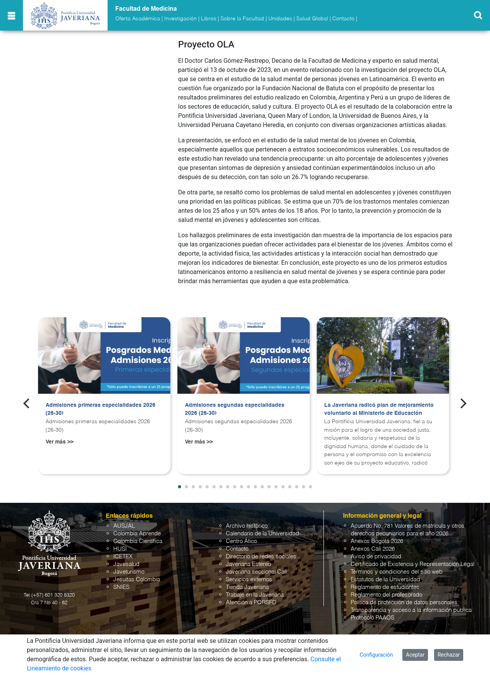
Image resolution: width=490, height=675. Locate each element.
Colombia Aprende (137, 533)
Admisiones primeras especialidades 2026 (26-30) (100, 409)
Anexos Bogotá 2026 (377, 541)
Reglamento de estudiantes (385, 587)
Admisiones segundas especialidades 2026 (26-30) (234, 409)
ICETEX (122, 556)
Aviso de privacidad (376, 556)
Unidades (280, 18)
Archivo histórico (247, 526)
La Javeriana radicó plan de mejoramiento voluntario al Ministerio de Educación (379, 409)
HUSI (120, 549)
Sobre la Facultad (242, 18)
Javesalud (126, 564)
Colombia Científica (137, 541)
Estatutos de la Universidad (385, 579)
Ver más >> (60, 442)
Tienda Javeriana (247, 587)
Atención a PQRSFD (251, 602)
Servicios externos (249, 579)
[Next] (462, 403)
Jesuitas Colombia (136, 579)
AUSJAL (124, 526)
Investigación (180, 18)
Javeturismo (128, 572)
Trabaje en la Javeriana (255, 595)
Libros (208, 18)
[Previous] (27, 403)
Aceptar (415, 655)
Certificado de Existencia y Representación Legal (412, 564)
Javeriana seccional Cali (256, 572)
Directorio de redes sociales (261, 556)
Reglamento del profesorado (386, 595)
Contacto (343, 18)
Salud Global (312, 18)
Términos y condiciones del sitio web (397, 572)
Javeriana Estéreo (248, 564)
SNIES (121, 587)
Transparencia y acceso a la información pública (411, 610)
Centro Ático (241, 541)
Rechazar (449, 655)
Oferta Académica (137, 18)
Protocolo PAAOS (372, 618)
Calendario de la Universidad (262, 533)
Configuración (376, 655)
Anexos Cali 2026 (373, 549)
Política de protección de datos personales (404, 602)
